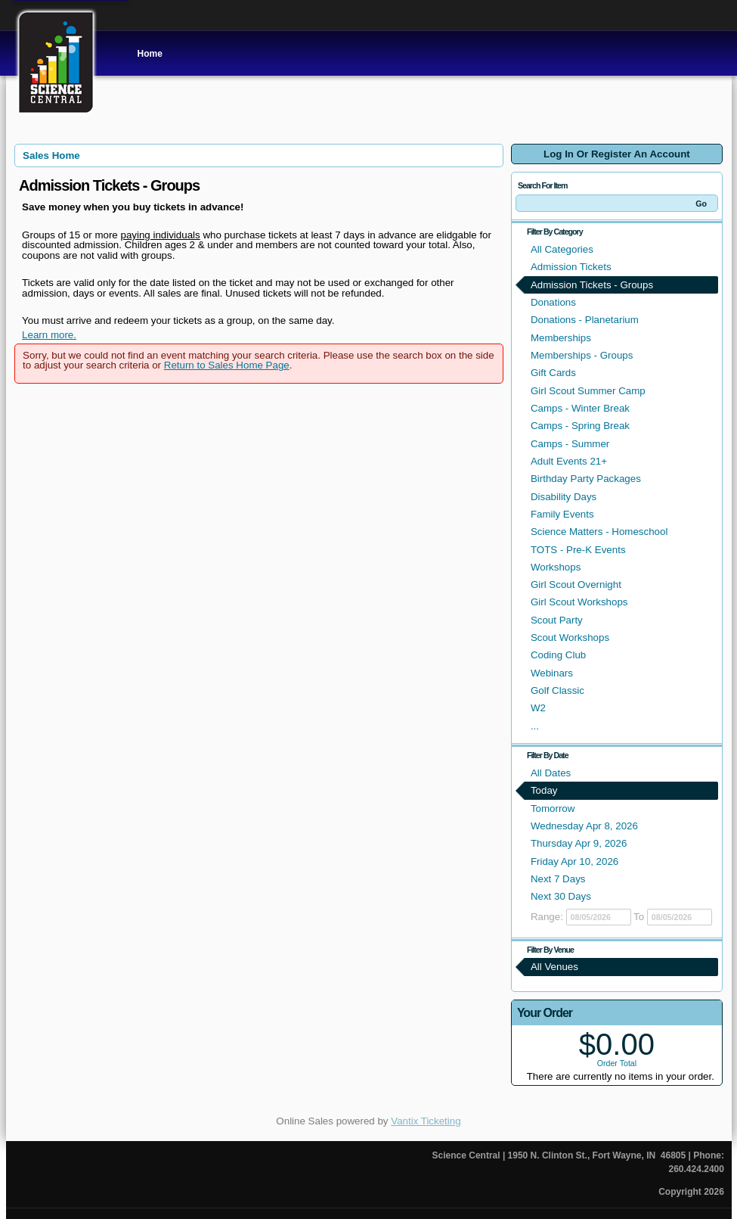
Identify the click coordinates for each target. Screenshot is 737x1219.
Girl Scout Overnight (576, 584)
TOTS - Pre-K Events (578, 549)
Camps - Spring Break (580, 425)
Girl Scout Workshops (579, 602)
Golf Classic (557, 690)
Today (544, 790)
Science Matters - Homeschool (599, 531)
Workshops (556, 567)
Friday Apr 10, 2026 (574, 861)
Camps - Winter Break (580, 408)
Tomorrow (553, 808)
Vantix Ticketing (425, 1121)
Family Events (562, 514)
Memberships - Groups (582, 355)
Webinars (552, 673)
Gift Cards (553, 372)
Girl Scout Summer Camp (588, 390)
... (535, 726)
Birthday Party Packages (586, 478)
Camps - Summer (570, 443)
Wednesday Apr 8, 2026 (584, 826)
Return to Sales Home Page (227, 365)
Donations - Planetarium (585, 319)
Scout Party (557, 620)
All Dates (551, 773)
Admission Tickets (571, 266)
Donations (553, 302)
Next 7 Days (558, 879)
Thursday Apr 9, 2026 (579, 843)
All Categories (562, 249)
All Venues (554, 966)
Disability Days (563, 496)
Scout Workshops (570, 637)
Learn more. (49, 335)
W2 (538, 708)
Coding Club (558, 655)
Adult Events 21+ (569, 461)
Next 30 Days (561, 896)
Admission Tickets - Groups (592, 285)
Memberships (561, 338)
